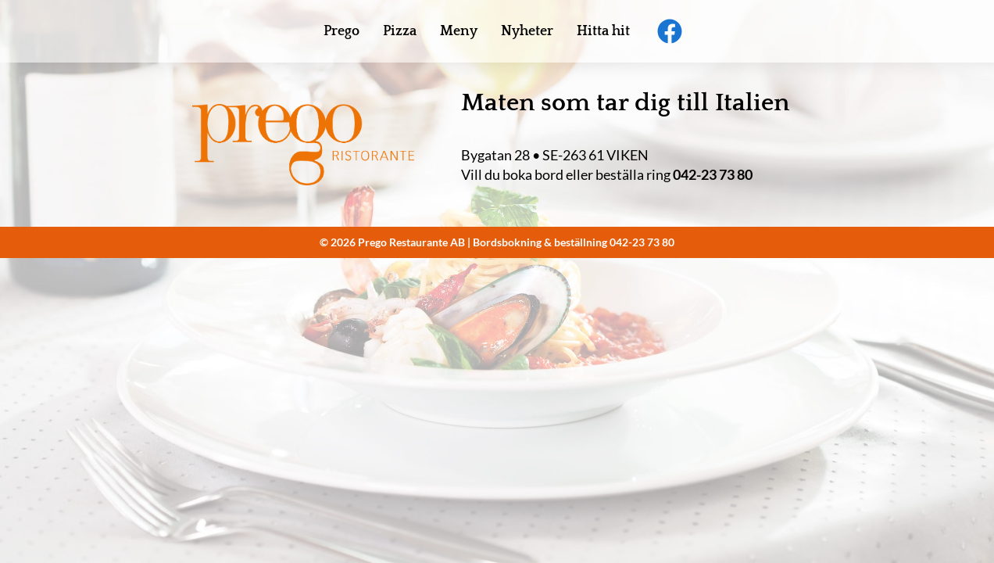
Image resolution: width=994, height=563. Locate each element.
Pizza (400, 31)
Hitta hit (603, 31)
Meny (458, 31)
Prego (341, 31)
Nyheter (527, 31)
